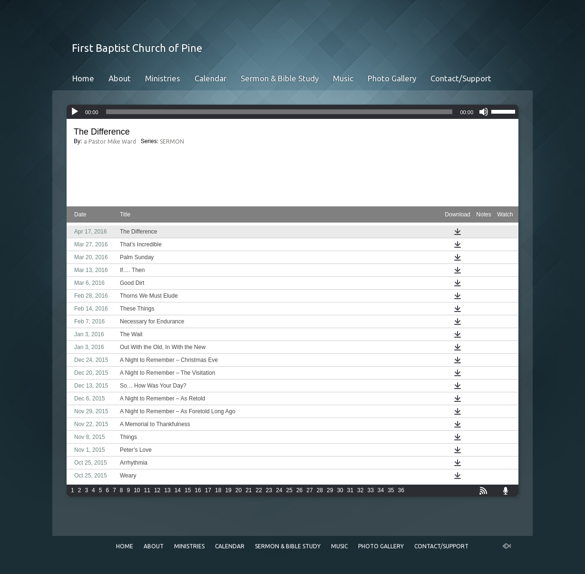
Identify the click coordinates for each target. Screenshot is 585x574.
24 (279, 490)
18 (218, 490)
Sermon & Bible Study (280, 78)
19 (228, 490)
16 (198, 490)
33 (370, 490)
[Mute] (483, 112)
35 (391, 490)
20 (238, 490)
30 (340, 490)
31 (350, 490)
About (119, 78)
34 (381, 490)
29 (330, 490)
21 (248, 490)
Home (83, 78)
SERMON (172, 141)
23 (269, 490)
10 (137, 490)
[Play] (74, 112)
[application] (292, 112)
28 (320, 490)
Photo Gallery (392, 78)
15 (188, 490)
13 (167, 490)
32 (360, 490)
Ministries (162, 78)
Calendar (210, 78)
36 (401, 490)
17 (208, 490)
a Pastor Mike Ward (110, 141)
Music (343, 78)
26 (299, 490)
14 (178, 490)
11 (147, 490)
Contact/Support (460, 78)
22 (259, 490)
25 (289, 490)
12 (157, 490)
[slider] (279, 111)
